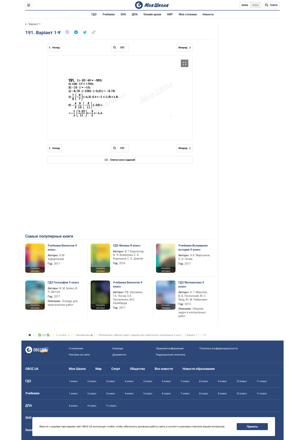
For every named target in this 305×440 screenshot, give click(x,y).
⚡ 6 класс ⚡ (62, 335)
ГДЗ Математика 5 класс (191, 284)
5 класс (147, 381)
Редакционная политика (170, 354)
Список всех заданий (119, 160)
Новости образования (198, 369)
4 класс (129, 381)
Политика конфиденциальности (219, 348)
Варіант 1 (34, 24)
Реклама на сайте (79, 354)
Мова (245, 5)
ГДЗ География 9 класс (63, 282)
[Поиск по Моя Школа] (271, 5)
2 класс (92, 381)
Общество (137, 369)
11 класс (262, 381)
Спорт (115, 369)
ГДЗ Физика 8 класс (126, 245)
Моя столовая (188, 14)
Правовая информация (170, 348)
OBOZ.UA (32, 369)
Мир (99, 369)
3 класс (110, 381)
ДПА (135, 14)
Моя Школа (77, 369)
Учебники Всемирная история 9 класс (193, 247)
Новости (208, 14)
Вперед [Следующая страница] (183, 47)
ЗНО (123, 14)
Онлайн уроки (152, 14)
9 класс (222, 381)
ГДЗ (93, 14)
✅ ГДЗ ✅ (43, 335)
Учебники (108, 14)
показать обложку (34, 269)
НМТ (170, 14)
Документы (119, 354)
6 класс (166, 381)
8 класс (203, 381)
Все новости (164, 369)
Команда (117, 348)
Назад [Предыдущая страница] (56, 47)
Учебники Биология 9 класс (62, 247)
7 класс (185, 381)
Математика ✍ (84, 335)
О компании (76, 348)
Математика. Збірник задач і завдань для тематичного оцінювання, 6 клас (140, 335)
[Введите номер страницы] (120, 47)
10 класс (242, 381)
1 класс (73, 381)
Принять (252, 426)
